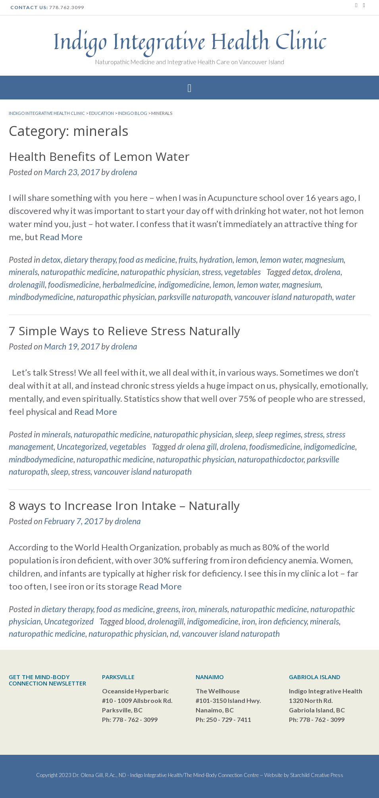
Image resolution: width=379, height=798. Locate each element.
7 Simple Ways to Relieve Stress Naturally (124, 331)
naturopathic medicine (79, 272)
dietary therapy (89, 259)
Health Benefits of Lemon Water (99, 156)
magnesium (324, 259)
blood (134, 621)
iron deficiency (282, 621)
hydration (216, 259)
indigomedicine (184, 284)
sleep (243, 434)
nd (174, 633)
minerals (23, 272)
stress (211, 272)
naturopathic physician (160, 272)
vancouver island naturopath (283, 297)
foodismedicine (73, 284)
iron (188, 609)
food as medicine (147, 259)
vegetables (242, 272)
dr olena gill (197, 446)
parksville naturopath (194, 297)
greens (167, 609)
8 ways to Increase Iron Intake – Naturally (124, 505)
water (345, 297)
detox (51, 259)
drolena (124, 172)
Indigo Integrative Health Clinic (189, 41)
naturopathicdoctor (271, 459)
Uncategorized (81, 446)
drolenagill (27, 284)
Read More (61, 236)
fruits (187, 259)
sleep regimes (278, 434)
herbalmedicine (128, 284)
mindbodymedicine (41, 297)
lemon (246, 259)
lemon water (281, 259)
